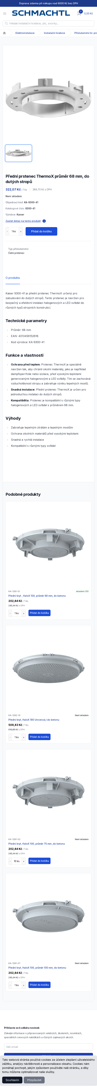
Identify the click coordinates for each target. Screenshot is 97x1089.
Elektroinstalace (25, 33)
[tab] (18, 153)
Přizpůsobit (34, 1080)
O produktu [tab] (13, 277)
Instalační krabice (54, 33)
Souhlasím (12, 1080)
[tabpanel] (48, 98)
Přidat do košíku (41, 231)
